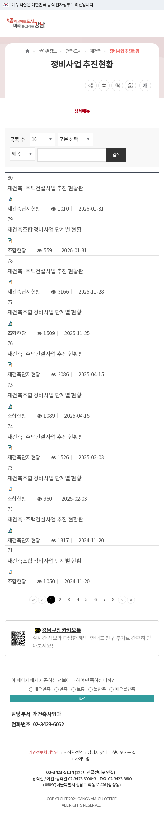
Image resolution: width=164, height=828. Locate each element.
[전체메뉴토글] (153, 23)
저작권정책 (73, 752)
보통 (81, 689)
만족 (63, 689)
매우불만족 (125, 689)
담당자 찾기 (97, 752)
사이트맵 (82, 758)
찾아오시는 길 (123, 752)
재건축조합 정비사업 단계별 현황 (44, 229)
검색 (116, 154)
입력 (82, 698)
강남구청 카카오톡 (61, 630)
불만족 (100, 689)
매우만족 (42, 689)
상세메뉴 (82, 111)
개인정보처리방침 (44, 752)
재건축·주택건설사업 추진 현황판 (45, 188)
